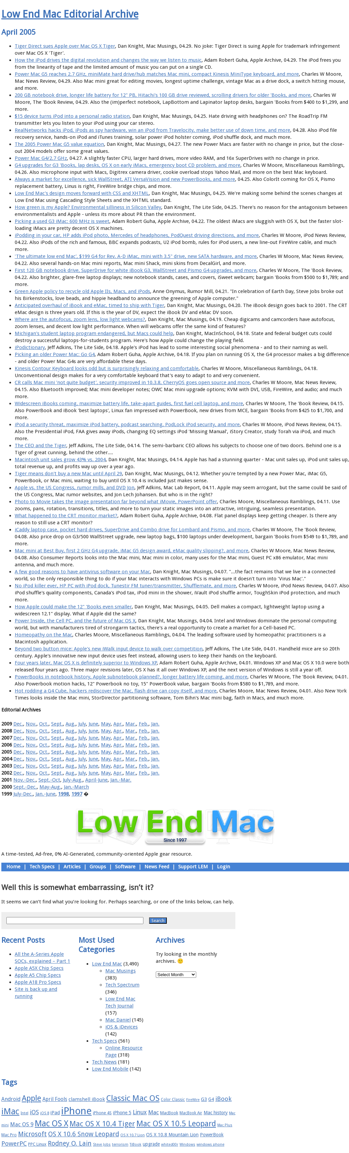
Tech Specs (41, 867)
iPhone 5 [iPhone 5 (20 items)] (122, 1112)
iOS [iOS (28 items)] (34, 1112)
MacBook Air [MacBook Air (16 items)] (191, 1113)
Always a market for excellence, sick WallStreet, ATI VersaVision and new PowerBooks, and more (125, 179)
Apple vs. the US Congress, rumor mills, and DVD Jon (74, 488)
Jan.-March (76, 787)
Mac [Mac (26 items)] (153, 1112)
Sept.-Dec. (25, 787)
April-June (96, 780)
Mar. (130, 724)
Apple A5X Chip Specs (39, 968)
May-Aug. (50, 787)
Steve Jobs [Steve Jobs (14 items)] (102, 1144)
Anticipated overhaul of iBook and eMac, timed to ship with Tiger (89, 305)
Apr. (118, 724)
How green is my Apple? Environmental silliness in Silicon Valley (88, 207)
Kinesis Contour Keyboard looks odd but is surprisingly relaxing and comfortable (107, 368)
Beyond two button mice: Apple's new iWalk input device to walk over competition (109, 649)
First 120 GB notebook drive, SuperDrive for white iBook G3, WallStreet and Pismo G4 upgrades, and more (135, 270)
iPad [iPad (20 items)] (55, 1112)
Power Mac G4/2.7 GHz (41, 158)
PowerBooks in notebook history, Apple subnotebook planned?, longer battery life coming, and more (131, 677)
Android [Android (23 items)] (10, 1099)
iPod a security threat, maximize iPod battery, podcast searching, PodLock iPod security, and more (127, 424)
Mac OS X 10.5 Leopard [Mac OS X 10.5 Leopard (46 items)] (176, 1123)
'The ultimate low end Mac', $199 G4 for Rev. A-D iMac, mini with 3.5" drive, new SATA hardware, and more (136, 256)
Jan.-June (45, 794)
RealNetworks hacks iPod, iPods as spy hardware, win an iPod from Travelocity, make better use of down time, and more (152, 130)
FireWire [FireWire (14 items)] (193, 1100)
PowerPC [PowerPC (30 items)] (14, 1143)
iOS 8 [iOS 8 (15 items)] (44, 1113)
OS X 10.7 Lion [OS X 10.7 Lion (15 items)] (132, 1135)
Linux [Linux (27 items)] (140, 1112)
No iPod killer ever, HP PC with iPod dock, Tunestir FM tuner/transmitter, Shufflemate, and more (125, 586)
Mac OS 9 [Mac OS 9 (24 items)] (21, 1124)
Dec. (18, 724)
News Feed (156, 867)
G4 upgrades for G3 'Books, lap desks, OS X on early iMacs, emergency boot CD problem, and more (127, 165)
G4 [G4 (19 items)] (211, 1099)
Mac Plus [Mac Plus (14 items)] (224, 1125)
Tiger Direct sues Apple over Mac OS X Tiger (65, 46)
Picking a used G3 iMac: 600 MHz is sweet (62, 221)
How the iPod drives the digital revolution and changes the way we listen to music (108, 60)
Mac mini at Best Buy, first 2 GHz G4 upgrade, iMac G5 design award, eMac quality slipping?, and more (131, 551)
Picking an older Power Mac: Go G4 (55, 354)
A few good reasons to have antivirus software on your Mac (82, 572)
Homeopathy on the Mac (43, 635)
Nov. (31, 724)
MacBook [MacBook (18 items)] (169, 1112)
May (106, 724)
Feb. (143, 724)
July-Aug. (73, 780)
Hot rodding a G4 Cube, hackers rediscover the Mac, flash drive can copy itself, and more (116, 691)
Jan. (155, 724)
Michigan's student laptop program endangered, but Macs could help (94, 333)
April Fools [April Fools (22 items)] (54, 1099)
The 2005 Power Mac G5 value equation (59, 144)
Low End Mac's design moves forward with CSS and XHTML (82, 193)
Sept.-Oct (49, 780)
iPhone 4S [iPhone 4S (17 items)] (102, 1112)
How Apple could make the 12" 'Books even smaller (73, 607)
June (93, 724)
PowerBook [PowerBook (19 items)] (212, 1134)
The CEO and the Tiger (40, 446)
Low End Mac (107, 964)
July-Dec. (23, 794)
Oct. (43, 724)
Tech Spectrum (122, 985)
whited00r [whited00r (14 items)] (169, 1144)
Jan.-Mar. (120, 780)
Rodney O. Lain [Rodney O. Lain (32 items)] (70, 1143)
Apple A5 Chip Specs (38, 975)
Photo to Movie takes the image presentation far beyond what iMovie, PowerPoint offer (116, 502)
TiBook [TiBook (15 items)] (135, 1144)
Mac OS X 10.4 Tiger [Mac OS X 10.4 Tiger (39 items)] (102, 1124)
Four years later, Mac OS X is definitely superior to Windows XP (86, 663)
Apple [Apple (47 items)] (31, 1098)
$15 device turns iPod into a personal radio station (72, 116)
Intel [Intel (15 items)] (24, 1113)
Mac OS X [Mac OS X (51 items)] (51, 1123)
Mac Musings (120, 971)
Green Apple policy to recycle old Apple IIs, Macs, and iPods (82, 291)
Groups (98, 867)
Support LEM (193, 867)
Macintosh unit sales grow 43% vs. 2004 (60, 460)
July (82, 724)
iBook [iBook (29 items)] (223, 1098)
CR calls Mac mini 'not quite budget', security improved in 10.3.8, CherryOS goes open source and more (132, 382)
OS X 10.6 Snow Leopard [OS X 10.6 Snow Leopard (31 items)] (83, 1134)
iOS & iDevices (121, 1027)
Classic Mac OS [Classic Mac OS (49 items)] (132, 1098)
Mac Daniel (118, 1020)
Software (125, 867)
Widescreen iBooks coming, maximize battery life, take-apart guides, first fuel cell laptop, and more (129, 403)
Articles (72, 867)
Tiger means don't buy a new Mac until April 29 (68, 474)
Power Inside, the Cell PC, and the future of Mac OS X (75, 621)
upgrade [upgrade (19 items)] (151, 1144)
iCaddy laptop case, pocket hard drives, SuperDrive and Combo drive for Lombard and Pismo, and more (132, 530)
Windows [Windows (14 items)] (187, 1144)
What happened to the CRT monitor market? (66, 516)
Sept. (57, 724)
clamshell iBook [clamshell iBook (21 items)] (87, 1099)
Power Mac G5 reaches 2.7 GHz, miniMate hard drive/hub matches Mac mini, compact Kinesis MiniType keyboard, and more (157, 74)
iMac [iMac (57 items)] (10, 1111)
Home (13, 867)
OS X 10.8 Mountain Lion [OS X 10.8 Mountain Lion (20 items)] (172, 1134)
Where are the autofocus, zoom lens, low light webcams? (80, 319)
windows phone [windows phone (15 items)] (210, 1144)
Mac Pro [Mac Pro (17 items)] (9, 1134)
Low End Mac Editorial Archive (69, 14)
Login (223, 867)
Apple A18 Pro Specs (38, 982)
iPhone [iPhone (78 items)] (76, 1111)
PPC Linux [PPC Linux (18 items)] (37, 1144)
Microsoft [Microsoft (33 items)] (32, 1134)
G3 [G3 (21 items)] (204, 1099)
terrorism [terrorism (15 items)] (120, 1144)
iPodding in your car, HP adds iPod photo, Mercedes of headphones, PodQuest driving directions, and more (137, 235)
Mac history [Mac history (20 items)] (216, 1112)
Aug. (71, 724)
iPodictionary (30, 347)
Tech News (104, 1062)
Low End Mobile (110, 1069)
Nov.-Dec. (24, 780)
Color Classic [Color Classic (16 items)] (173, 1099)
